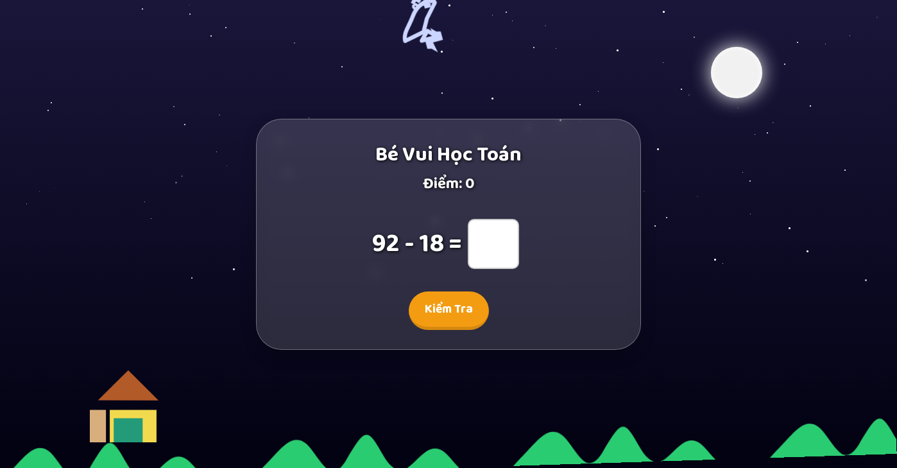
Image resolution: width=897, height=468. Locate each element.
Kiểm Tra (449, 309)
